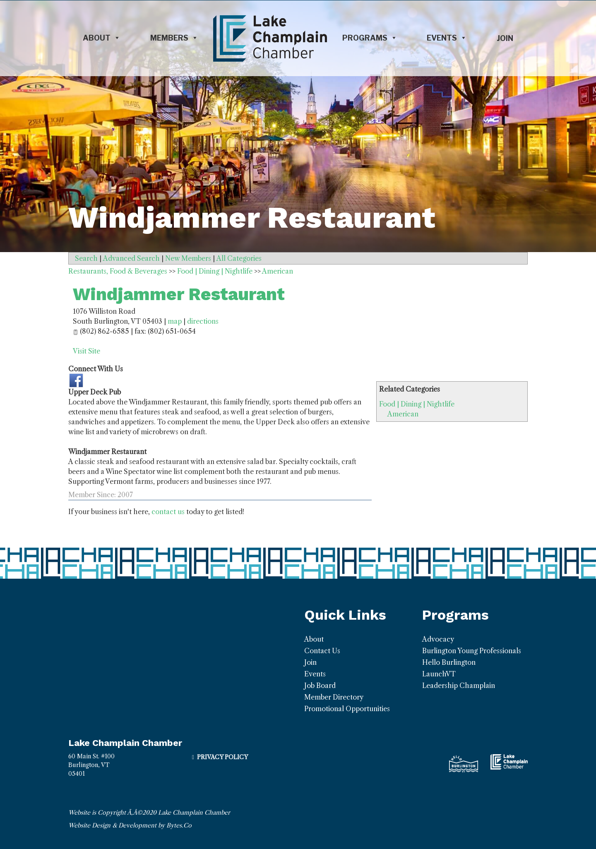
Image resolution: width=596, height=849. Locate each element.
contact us (168, 511)
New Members (188, 258)
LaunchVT (439, 674)
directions (203, 321)
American (402, 414)
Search (86, 258)
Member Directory (333, 697)
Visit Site (86, 351)
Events (447, 38)
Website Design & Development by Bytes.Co (130, 825)
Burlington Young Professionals (471, 651)
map (175, 321)
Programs (369, 38)
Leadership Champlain (458, 685)
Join (505, 38)
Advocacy (438, 639)
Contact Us (322, 651)
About (101, 38)
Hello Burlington (449, 662)
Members (174, 38)
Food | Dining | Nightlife (416, 404)
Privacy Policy (222, 757)
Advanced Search (131, 258)
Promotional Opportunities (347, 709)
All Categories (239, 258)
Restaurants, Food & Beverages (117, 271)
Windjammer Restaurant (179, 294)
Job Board (320, 685)
